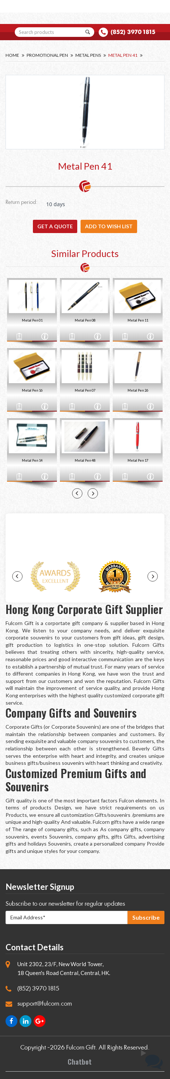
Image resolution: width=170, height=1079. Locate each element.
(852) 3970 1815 (132, 31)
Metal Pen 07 (85, 390)
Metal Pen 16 (32, 390)
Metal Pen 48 (85, 460)
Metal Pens (88, 55)
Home (12, 55)
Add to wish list (109, 226)
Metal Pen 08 (85, 320)
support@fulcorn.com (44, 1003)
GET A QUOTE (55, 226)
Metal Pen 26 (137, 390)
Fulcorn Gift (80, 1047)
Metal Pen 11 (137, 320)
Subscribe (146, 917)
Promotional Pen (47, 55)
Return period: (21, 203)
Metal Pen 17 (137, 460)
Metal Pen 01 (32, 320)
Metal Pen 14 (32, 460)
